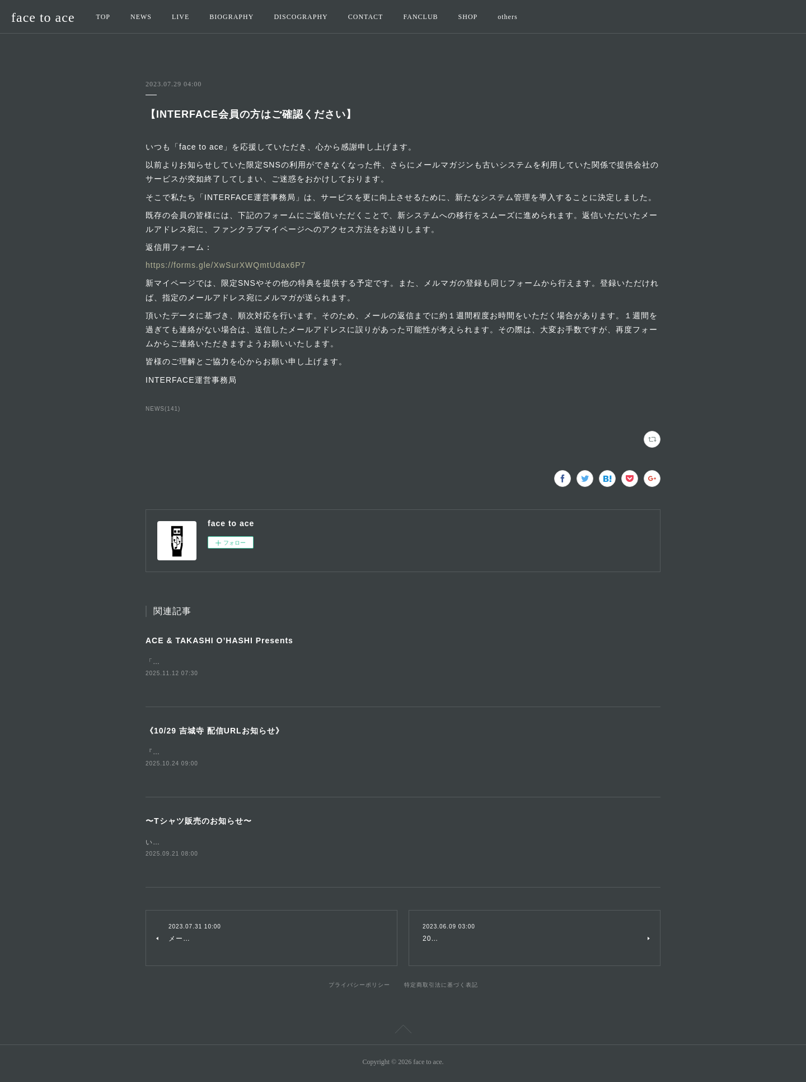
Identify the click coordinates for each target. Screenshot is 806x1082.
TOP (103, 17)
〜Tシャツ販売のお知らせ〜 (199, 822)
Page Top (403, 1033)
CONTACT (365, 17)
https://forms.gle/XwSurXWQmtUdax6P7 (226, 265)
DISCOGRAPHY (300, 17)
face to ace (43, 17)
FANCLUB (420, 17)
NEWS (141, 17)
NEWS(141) (163, 409)
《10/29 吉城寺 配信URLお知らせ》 (215, 731)
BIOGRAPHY (231, 17)
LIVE (180, 17)
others (507, 17)
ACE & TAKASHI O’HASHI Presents (219, 640)
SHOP (468, 17)
